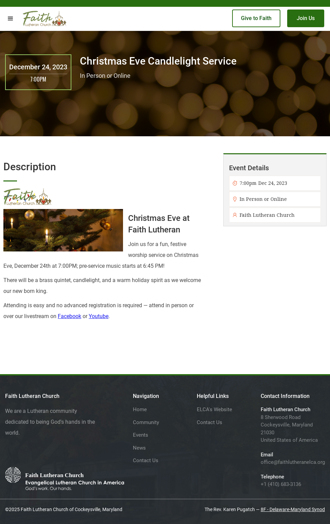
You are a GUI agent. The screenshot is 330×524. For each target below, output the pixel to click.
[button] (10, 18)
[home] (45, 19)
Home (140, 409)
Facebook (69, 316)
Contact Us (145, 460)
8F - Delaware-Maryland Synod (293, 509)
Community (146, 422)
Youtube (98, 316)
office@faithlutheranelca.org (293, 462)
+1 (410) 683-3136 (281, 484)
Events (140, 435)
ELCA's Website (214, 409)
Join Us (306, 18)
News (139, 448)
